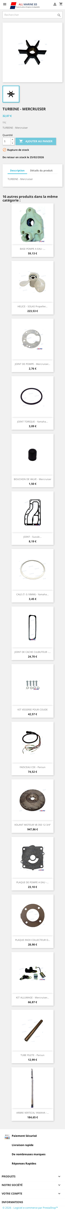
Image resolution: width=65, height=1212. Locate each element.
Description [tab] (17, 170)
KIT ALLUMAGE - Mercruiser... (32, 997)
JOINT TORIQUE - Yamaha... (32, 421)
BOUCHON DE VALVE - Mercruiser (32, 479)
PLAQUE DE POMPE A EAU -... (32, 882)
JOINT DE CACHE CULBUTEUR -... (32, 652)
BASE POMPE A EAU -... (32, 248)
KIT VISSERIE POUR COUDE (33, 709)
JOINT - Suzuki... (32, 536)
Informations (12, 1202)
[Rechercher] (32, 14)
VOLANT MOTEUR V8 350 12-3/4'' (32, 824)
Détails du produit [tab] (41, 170)
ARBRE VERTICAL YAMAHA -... (32, 1112)
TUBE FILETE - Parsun (32, 1055)
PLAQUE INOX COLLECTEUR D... (32, 939)
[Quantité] (7, 141)
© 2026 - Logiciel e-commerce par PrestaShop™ (30, 1207)
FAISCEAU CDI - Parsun (32, 767)
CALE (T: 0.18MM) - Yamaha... (32, 594)
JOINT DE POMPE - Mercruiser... (32, 364)
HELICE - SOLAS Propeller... (32, 306)
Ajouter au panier (36, 141)
